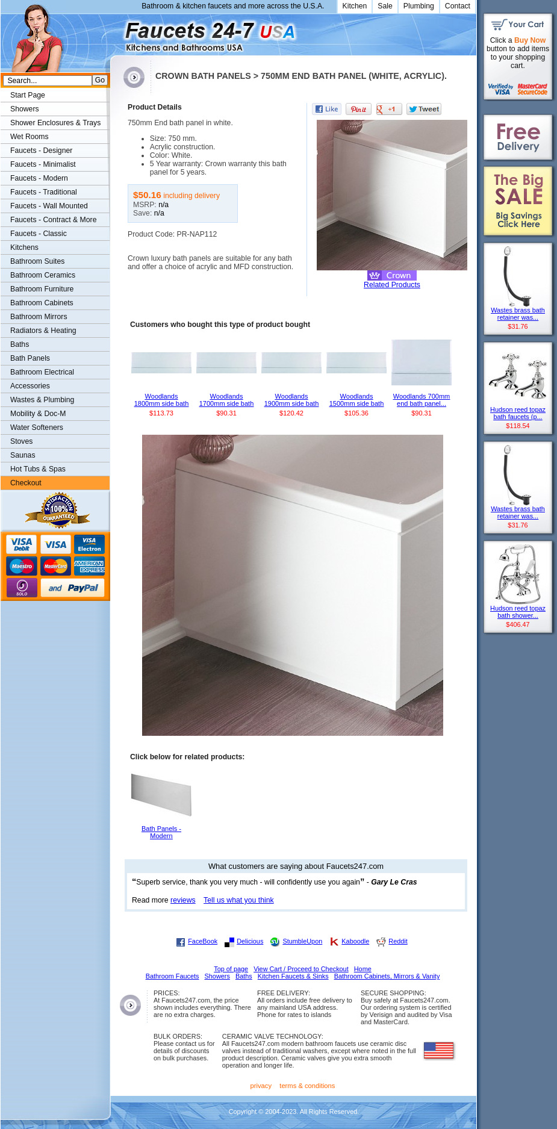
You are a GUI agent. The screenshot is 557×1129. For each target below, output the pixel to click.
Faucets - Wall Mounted (49, 206)
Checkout (26, 483)
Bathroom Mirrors (38, 317)
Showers (24, 109)
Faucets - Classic (38, 233)
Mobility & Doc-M (38, 413)
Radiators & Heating (43, 330)
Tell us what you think (239, 900)
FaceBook (202, 941)
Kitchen (355, 6)
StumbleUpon (302, 941)
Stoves (21, 441)
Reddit (397, 941)
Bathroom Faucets (172, 976)
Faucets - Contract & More (53, 220)
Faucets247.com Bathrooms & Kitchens (116, 32)
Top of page (231, 968)
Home (363, 968)
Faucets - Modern (39, 178)
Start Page (27, 95)
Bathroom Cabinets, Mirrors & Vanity (387, 976)
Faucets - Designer (41, 150)
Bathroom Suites (37, 261)
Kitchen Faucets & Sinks (293, 976)
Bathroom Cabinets (41, 303)
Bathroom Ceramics (42, 275)
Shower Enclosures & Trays (55, 123)
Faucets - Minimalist (43, 164)
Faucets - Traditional (43, 192)
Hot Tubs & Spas (38, 469)
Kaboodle (355, 941)
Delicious (250, 941)
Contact (457, 6)
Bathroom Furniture (41, 289)
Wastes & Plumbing (42, 400)
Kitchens (24, 247)
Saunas (23, 455)
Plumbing (418, 6)
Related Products (392, 285)
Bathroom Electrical (42, 372)
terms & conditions (307, 1085)
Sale (385, 6)
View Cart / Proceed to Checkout (301, 968)
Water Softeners (36, 427)
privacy (261, 1085)
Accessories (30, 386)
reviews (183, 900)
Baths (19, 344)
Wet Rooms (29, 136)
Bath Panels (30, 358)
